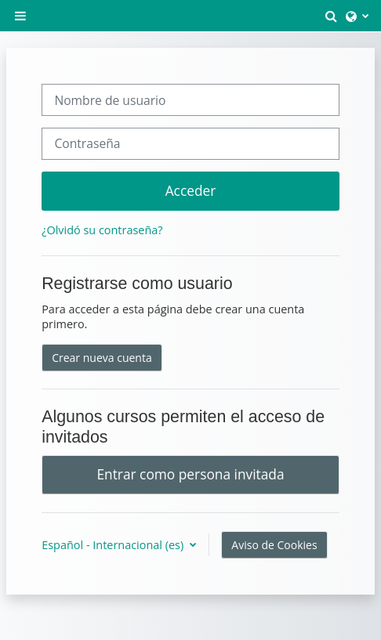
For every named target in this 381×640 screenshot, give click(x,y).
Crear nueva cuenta (102, 357)
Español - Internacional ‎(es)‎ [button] (114, 544)
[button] (332, 15)
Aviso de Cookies (274, 544)
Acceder (190, 190)
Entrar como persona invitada (190, 474)
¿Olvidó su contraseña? (102, 229)
